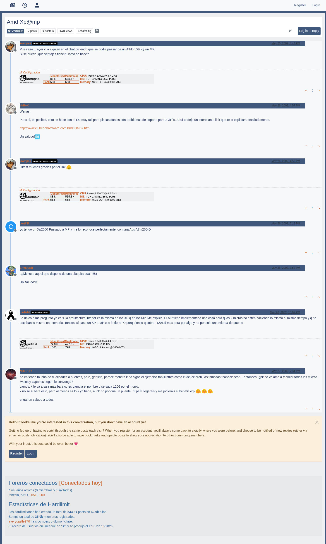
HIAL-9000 (37, 495)
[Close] (317, 422)
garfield (25, 312)
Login (31, 453)
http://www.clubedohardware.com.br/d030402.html (55, 128)
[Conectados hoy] (80, 483)
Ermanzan (26, 267)
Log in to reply (309, 31)
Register (16, 453)
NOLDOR (26, 371)
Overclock (15, 30)
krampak (25, 43)
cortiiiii (24, 223)
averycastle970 (19, 521)
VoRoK (24, 105)
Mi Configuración (29, 72)
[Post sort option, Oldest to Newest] (290, 31)
